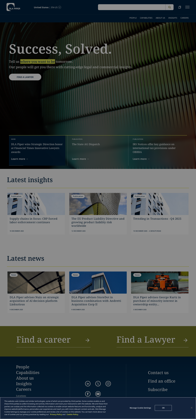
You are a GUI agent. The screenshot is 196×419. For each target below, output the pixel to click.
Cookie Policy (72, 414)
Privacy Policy (56, 414)
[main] (98, 408)
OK (163, 408)
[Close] (192, 408)
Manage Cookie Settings (140, 408)
